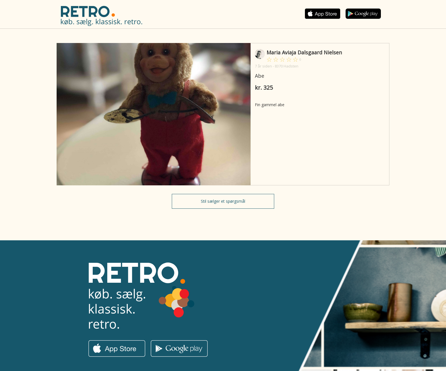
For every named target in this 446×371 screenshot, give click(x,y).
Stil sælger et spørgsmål (223, 201)
